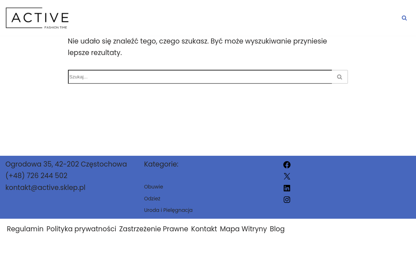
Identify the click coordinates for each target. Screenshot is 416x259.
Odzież (283, 18)
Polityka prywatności (81, 229)
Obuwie (237, 18)
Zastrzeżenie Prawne (153, 229)
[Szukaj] (404, 18)
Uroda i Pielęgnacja (356, 18)
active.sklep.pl (280, 249)
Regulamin (25, 229)
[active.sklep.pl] (37, 17)
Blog (277, 229)
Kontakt (204, 229)
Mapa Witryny (243, 229)
